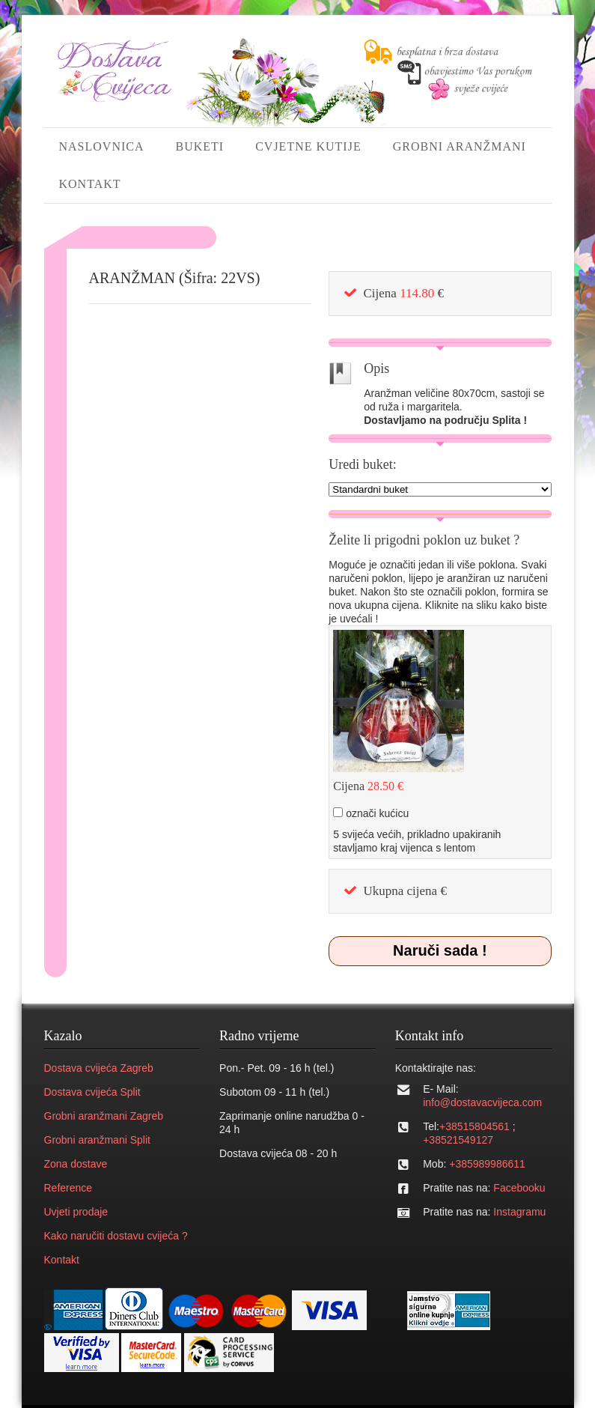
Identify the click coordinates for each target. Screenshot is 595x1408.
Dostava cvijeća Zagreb (98, 1068)
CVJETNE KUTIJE (308, 146)
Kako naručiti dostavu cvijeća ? (116, 1236)
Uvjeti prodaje (76, 1212)
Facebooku (519, 1188)
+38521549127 (458, 1140)
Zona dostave (76, 1164)
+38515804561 (474, 1126)
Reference (68, 1188)
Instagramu (519, 1212)
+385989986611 (487, 1164)
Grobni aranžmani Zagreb (104, 1116)
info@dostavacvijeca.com (482, 1102)
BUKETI (200, 146)
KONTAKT (90, 183)
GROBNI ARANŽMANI (459, 146)
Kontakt (61, 1260)
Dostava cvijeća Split (92, 1092)
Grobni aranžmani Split (97, 1140)
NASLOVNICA (101, 146)
